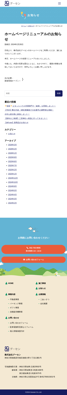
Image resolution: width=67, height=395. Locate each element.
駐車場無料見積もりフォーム (21, 327)
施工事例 (42, 283)
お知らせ (31, 26)
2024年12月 (13, 178)
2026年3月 (12, 145)
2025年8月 (12, 161)
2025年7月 (12, 165)
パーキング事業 (16, 304)
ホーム (23, 26)
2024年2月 (12, 203)
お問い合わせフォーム (19, 323)
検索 (59, 93)
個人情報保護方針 (17, 331)
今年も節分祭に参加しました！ (17, 114)
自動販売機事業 (16, 312)
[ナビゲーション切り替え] (59, 3)
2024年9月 (12, 186)
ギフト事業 (14, 308)
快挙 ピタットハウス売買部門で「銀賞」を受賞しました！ (30, 106)
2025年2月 (12, 170)
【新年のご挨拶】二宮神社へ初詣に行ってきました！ (26, 118)
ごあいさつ (44, 299)
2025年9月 (12, 157)
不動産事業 (14, 299)
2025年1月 (12, 174)
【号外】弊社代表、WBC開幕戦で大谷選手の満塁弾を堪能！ (29, 110)
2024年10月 (13, 182)
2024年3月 (12, 199)
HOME (11, 283)
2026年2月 (12, 149)
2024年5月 (12, 190)
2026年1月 (12, 153)
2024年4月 (12, 195)
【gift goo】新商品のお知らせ (16, 123)
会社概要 (43, 304)
